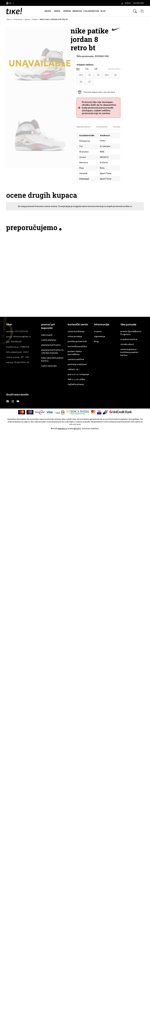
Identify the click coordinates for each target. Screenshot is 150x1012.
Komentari (102, 126)
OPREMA (67, 11)
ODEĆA (57, 11)
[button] (10, 3)
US (86, 68)
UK (96, 68)
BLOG (103, 11)
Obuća (27, 19)
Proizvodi (18, 19)
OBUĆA (47, 11)
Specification (83, 126)
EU (78, 68)
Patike (35, 19)
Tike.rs (9, 19)
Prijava (128, 3)
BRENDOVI (77, 11)
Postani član (139, 3)
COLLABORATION (91, 11)
